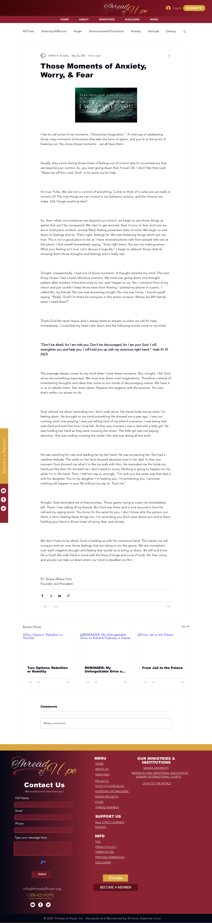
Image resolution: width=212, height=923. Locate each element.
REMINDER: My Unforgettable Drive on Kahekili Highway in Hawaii (104, 669)
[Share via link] (68, 595)
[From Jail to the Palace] (163, 647)
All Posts (28, 31)
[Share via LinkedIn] (59, 595)
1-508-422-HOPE (40, 895)
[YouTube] (3, 490)
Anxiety (136, 31)
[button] (194, 8)
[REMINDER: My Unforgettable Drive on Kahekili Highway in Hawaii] (106, 647)
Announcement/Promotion (106, 31)
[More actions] (169, 55)
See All (185, 626)
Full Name (22, 798)
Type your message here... (32, 837)
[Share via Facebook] (42, 595)
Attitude (153, 31)
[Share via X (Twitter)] (51, 595)
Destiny (171, 31)
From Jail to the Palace (162, 668)
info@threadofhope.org (42, 888)
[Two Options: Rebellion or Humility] (48, 647)
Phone (19, 823)
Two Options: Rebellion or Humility (47, 669)
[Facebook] (3, 499)
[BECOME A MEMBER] (115, 887)
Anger (78, 31)
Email (18, 810)
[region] (40, 895)
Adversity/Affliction (54, 31)
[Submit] (42, 874)
